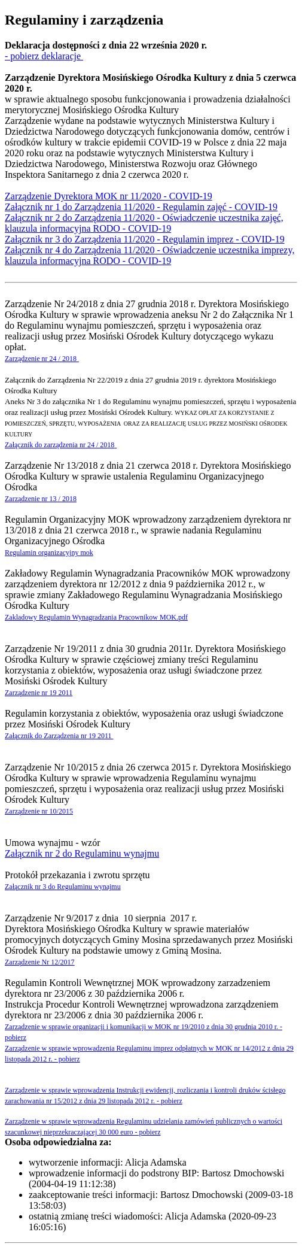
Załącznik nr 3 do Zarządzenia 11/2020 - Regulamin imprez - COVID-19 (145, 239)
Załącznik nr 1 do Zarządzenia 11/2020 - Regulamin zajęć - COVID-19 (141, 207)
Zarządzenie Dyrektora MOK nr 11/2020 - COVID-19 (108, 196)
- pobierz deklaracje (44, 56)
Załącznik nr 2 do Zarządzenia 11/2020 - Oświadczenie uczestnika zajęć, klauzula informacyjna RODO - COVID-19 (144, 223)
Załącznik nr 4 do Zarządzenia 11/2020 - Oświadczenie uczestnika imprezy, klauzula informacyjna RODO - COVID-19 (149, 255)
